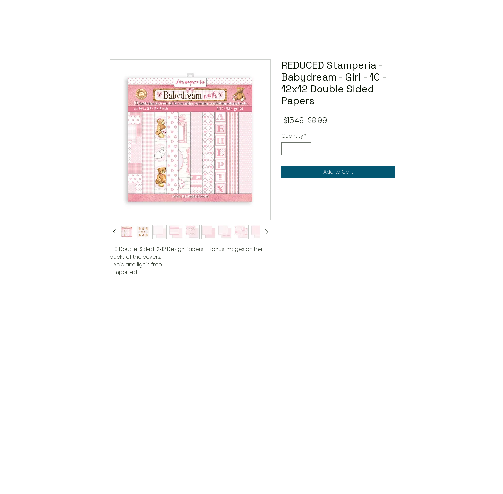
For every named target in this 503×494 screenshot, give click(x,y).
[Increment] (305, 149)
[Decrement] (286, 149)
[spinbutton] (296, 149)
